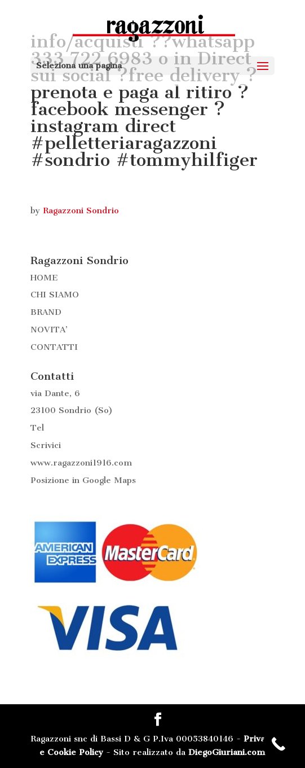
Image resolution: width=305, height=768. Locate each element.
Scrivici (45, 445)
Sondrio (75, 410)
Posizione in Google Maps (83, 480)
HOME (44, 278)
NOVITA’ (49, 329)
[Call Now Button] (278, 744)
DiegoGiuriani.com (226, 752)
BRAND (45, 312)
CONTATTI (54, 347)
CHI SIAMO (54, 294)
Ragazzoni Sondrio (81, 210)
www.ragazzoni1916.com (81, 463)
